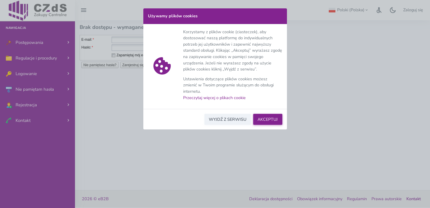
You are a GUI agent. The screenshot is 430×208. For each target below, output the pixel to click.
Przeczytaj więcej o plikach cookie (214, 98)
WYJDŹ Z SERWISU (227, 119)
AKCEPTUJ (268, 119)
